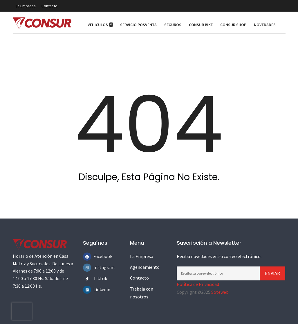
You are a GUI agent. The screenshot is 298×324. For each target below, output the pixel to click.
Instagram (97, 267)
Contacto (49, 5)
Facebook (97, 256)
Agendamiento (145, 267)
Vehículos (100, 24)
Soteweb (220, 292)
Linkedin (97, 289)
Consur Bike (201, 24)
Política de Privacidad (198, 284)
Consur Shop (233, 24)
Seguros (172, 24)
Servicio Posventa (138, 24)
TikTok (97, 278)
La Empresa (26, 5)
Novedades (265, 24)
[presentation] (22, 311)
